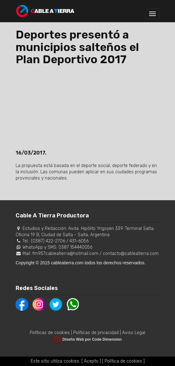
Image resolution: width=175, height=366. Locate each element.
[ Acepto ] (91, 361)
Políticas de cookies (50, 332)
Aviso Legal (133, 332)
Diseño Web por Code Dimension (92, 339)
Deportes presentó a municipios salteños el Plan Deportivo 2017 (77, 47)
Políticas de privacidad (96, 332)
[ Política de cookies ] (123, 361)
